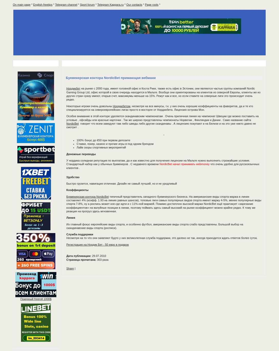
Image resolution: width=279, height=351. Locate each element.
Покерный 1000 (35, 298)
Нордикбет (73, 88)
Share (70, 268)
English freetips (43, 4)
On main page (21, 4)
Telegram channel (66, 4)
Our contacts (134, 4)
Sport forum (87, 4)
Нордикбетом (121, 106)
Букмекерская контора (87, 196)
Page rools (152, 4)
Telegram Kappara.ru (110, 4)
